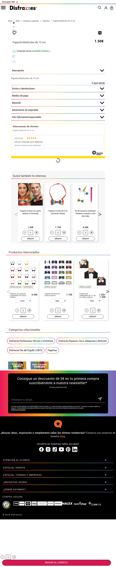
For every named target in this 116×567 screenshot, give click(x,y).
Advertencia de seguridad (58, 178)
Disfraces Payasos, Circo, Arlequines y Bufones (82, 409)
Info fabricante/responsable (58, 186)
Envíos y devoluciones (58, 157)
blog (62, 499)
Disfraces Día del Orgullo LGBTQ (25, 418)
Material (58, 171)
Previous (15, 282)
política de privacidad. (18, 473)
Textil (17, 21)
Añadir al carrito (56, 562)
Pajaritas (52, 418)
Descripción (58, 139)
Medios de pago (58, 164)
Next (98, 282)
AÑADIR (30, 307)
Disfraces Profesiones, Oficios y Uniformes (31, 409)
